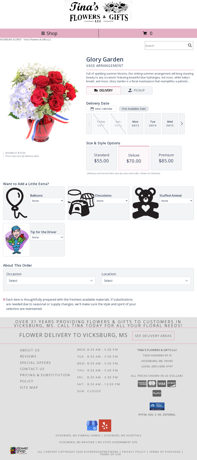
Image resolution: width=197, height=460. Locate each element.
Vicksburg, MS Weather (76, 442)
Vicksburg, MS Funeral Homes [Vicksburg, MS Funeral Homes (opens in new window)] (78, 435)
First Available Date (134, 109)
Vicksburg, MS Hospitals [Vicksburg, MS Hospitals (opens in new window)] (122, 435)
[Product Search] (165, 45)
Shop (49, 33)
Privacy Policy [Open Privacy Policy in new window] (134, 451)
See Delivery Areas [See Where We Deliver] (153, 336)
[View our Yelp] (105, 430)
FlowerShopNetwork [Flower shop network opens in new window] (101, 451)
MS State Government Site (118, 442)
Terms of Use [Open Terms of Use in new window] (110, 454)
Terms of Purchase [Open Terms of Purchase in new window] (165, 451)
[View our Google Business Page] (92, 430)
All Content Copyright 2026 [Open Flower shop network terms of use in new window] (60, 451)
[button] (157, 406)
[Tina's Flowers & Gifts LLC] (98, 23)
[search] (190, 45)
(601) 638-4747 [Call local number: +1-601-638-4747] (162, 366)
